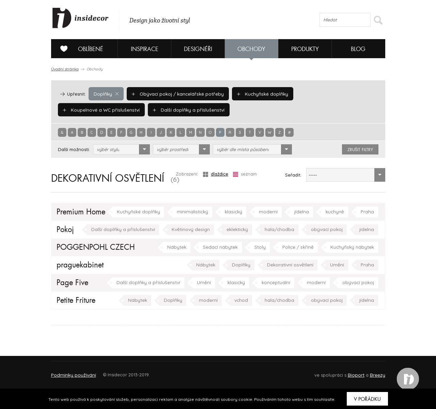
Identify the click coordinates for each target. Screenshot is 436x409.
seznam (245, 174)
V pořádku (367, 399)
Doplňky (106, 93)
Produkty (305, 49)
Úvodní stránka (65, 69)
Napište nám (113, 372)
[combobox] (121, 149)
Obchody (251, 49)
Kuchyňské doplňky (258, 93)
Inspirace (144, 49)
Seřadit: (293, 175)
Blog (358, 49)
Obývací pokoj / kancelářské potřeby (175, 93)
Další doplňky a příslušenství (97, 109)
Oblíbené (79, 48)
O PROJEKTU (70, 372)
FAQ (374, 372)
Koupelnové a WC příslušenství (333, 93)
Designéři (198, 49)
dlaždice (215, 174)
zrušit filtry (360, 149)
